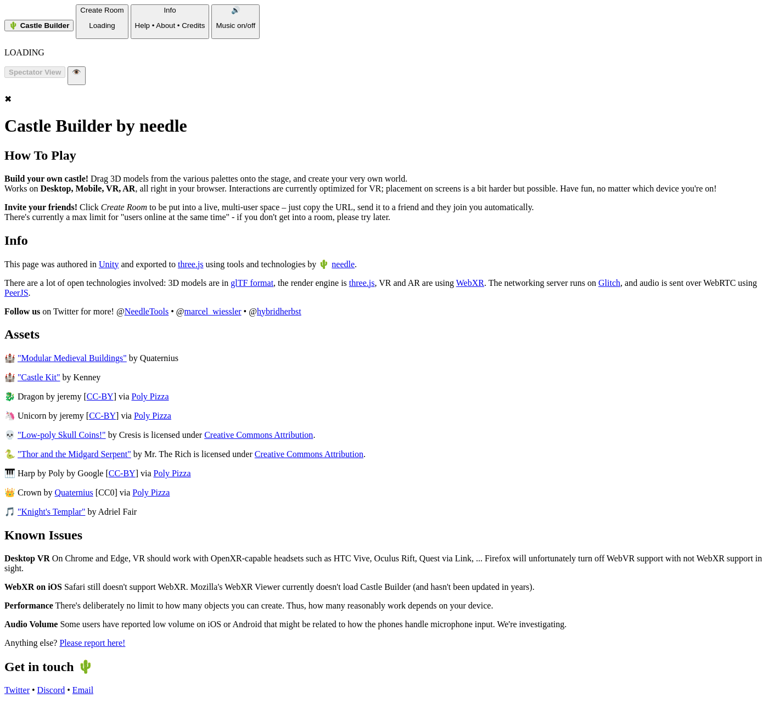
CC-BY (100, 396)
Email (82, 690)
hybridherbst (279, 311)
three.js (191, 264)
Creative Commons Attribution (258, 435)
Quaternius (74, 492)
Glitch (609, 283)
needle (343, 264)
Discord (51, 690)
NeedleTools (147, 311)
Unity (109, 264)
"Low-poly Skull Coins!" (62, 435)
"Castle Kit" (39, 377)
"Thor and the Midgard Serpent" (74, 454)
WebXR (470, 283)
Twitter (17, 690)
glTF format (252, 283)
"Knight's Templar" (51, 511)
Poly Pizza (150, 396)
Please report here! (92, 642)
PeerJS (16, 292)
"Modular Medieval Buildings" (72, 358)
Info (170, 18)
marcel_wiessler (213, 311)
